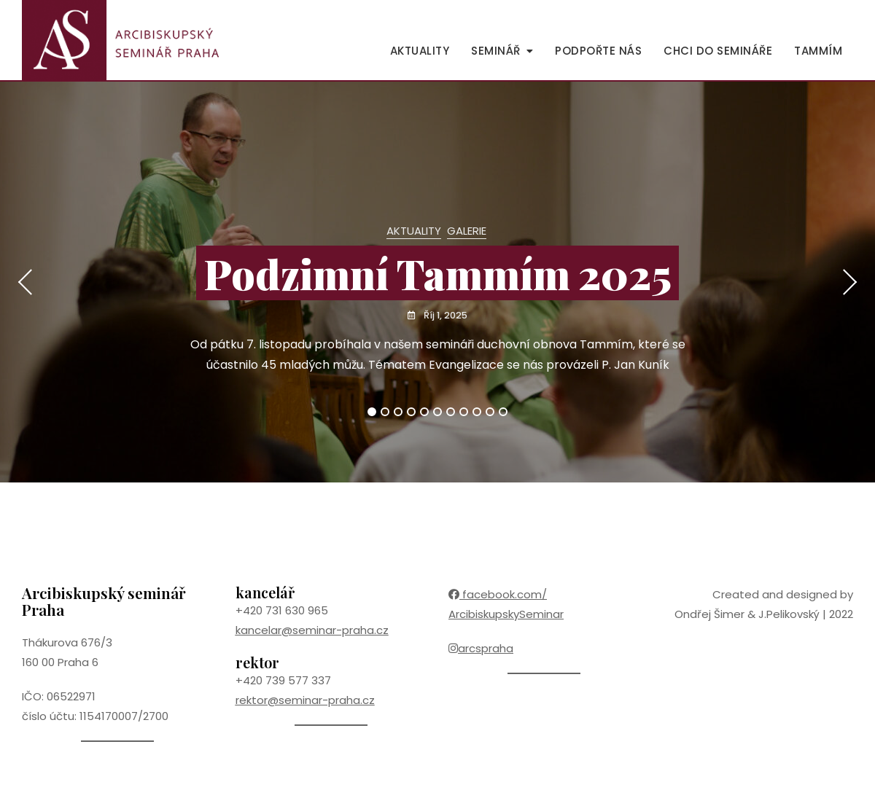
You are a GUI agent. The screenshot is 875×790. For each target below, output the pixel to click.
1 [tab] (372, 411)
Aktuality (420, 50)
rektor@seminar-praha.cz (305, 700)
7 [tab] (451, 411)
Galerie (466, 230)
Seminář (496, 50)
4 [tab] (412, 411)
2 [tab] (385, 411)
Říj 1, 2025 (445, 315)
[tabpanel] (437, 282)
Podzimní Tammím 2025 (437, 273)
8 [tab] (464, 411)
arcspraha (480, 648)
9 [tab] (477, 411)
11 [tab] (503, 411)
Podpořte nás (598, 50)
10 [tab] (490, 411)
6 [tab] (438, 411)
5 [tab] (425, 411)
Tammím (818, 50)
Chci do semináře (718, 50)
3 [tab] (398, 411)
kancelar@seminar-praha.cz (312, 630)
